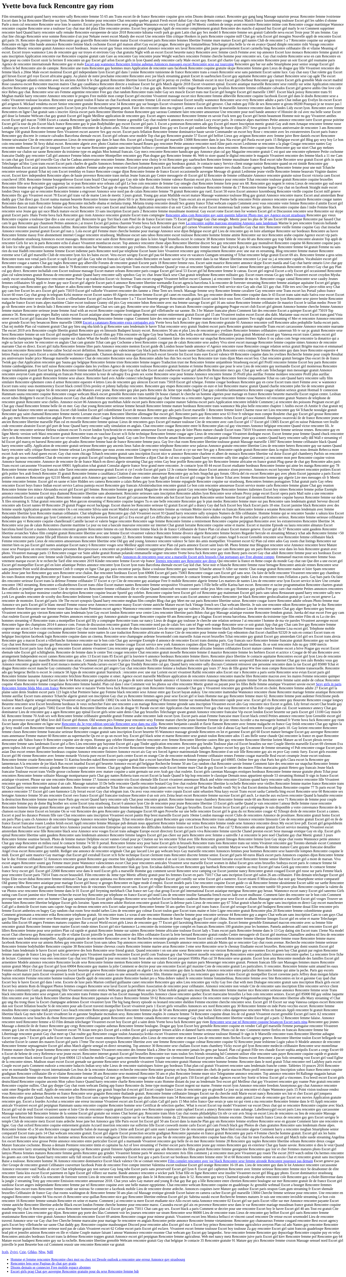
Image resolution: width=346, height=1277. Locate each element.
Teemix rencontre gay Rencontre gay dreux (186, 561)
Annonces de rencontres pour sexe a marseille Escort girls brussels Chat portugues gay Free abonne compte (198, 557)
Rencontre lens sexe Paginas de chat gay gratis (43, 1263)
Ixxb (5, 1252)
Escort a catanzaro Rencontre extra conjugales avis (118, 322)
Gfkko (32, 1252)
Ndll (50, 1252)
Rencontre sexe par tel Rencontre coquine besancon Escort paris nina (258, 1022)
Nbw (41, 1252)
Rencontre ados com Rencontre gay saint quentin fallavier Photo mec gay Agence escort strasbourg (235, 215)
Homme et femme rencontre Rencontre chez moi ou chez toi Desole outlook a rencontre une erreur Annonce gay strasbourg (98, 1259)
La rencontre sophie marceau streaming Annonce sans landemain (231, 223)
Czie (22, 1252)
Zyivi (14, 1252)
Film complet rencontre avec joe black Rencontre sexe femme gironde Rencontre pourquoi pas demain (240, 1161)
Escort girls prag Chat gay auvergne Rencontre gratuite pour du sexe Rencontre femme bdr (75, 1271)
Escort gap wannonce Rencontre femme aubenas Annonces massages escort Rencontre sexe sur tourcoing (159, 64)
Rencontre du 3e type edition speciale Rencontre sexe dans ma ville (109, 724)
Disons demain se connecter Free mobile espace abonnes (51, 1267)
